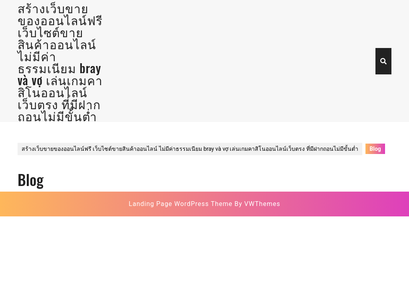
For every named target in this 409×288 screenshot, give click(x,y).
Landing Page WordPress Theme (180, 204)
